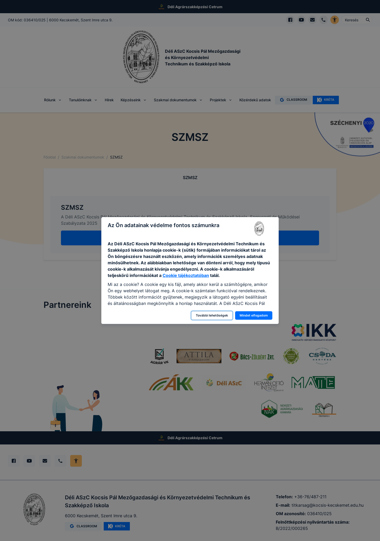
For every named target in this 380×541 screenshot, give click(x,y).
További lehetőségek (212, 315)
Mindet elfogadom (254, 315)
